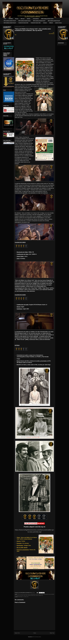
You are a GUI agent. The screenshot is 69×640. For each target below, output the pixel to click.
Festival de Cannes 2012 (36, 22)
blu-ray (23, 594)
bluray (26, 594)
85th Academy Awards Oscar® (39, 20)
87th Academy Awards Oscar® (10, 20)
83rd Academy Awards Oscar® (10, 22)
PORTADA (11, 18)
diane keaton (41, 594)
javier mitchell (28, 595)
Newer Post (17, 633)
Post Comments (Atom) (37, 636)
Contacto (45, 22)
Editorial (51, 22)
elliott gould (46, 594)
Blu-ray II (22, 18)
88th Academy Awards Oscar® (47, 18)
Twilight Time (40, 595)
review (37, 595)
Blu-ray (16, 18)
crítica (29, 594)
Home (5, 18)
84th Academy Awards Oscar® (54, 20)
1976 (18, 594)
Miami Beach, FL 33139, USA (23, 596)
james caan (23, 595)
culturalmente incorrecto (34, 594)
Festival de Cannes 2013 (23, 22)
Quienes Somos (58, 22)
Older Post (52, 633)
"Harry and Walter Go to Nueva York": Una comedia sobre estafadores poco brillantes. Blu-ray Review (33, 29)
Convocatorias (36, 18)
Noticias (28, 18)
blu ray (21, 594)
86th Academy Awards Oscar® (24, 20)
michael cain (33, 595)
